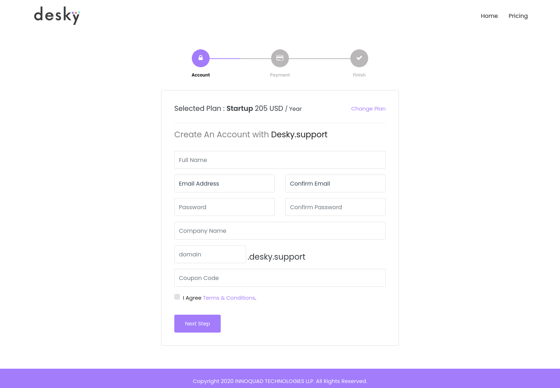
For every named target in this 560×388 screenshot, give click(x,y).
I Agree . (219, 297)
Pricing (518, 16)
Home (489, 16)
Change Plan (368, 108)
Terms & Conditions (229, 297)
